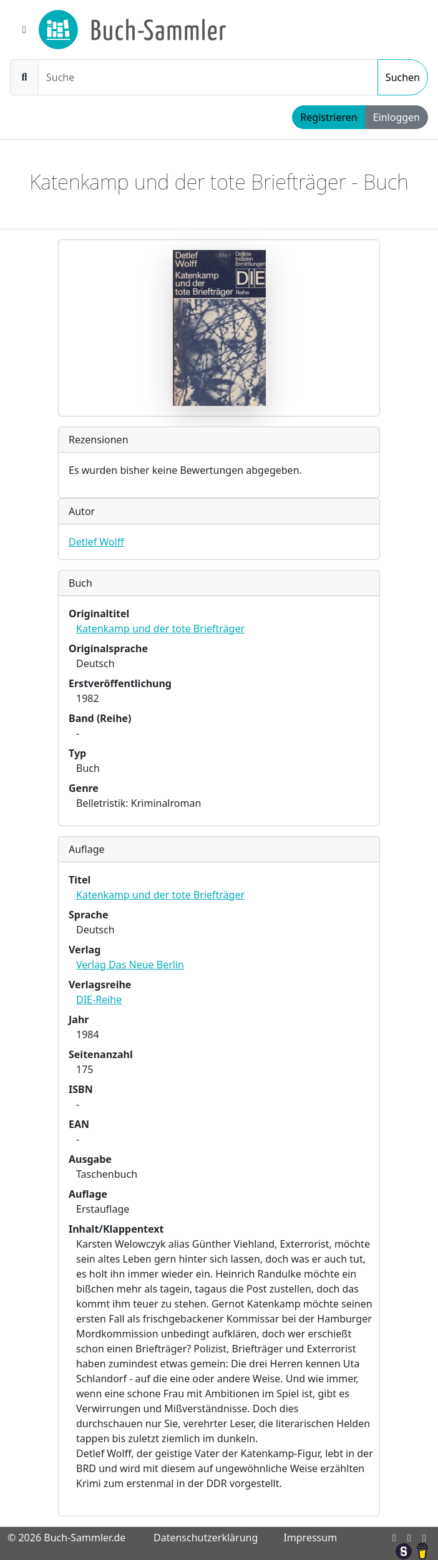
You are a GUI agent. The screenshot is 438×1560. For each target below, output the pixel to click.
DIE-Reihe (99, 999)
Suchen (403, 77)
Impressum (310, 1537)
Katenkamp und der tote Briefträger (160, 628)
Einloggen (396, 117)
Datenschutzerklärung (205, 1537)
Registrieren (328, 117)
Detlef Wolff (96, 542)
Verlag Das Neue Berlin (130, 964)
